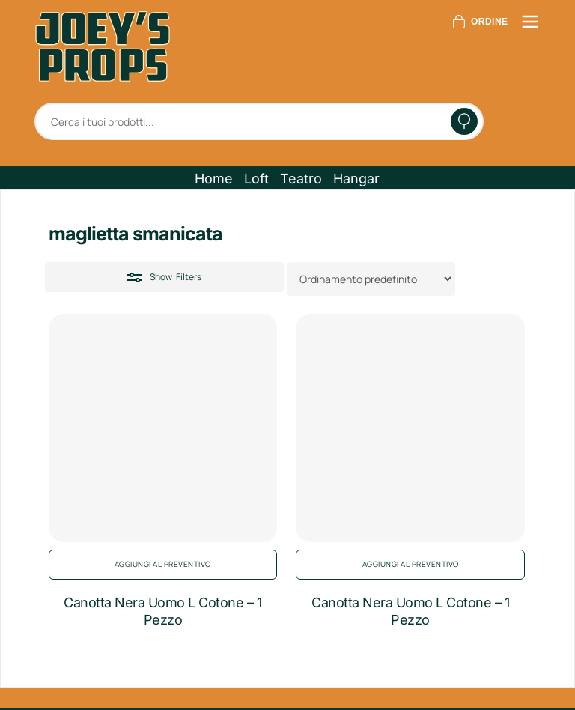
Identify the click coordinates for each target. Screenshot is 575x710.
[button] (214, 179)
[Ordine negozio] (371, 279)
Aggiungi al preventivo (163, 564)
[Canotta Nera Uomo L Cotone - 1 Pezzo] (163, 428)
